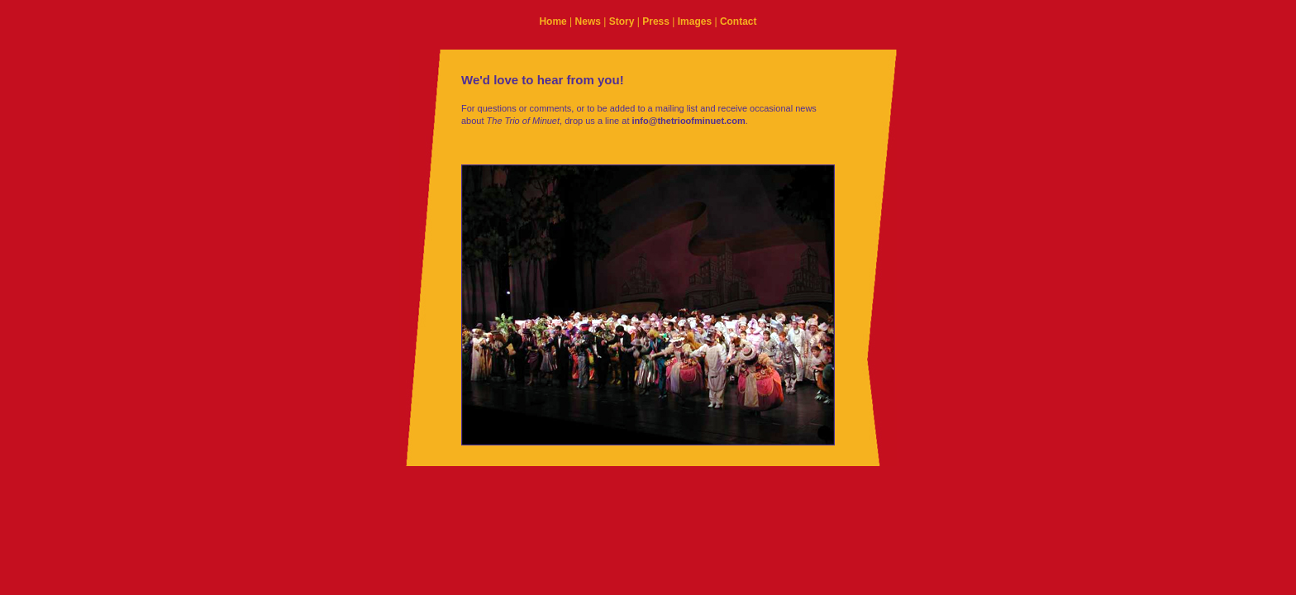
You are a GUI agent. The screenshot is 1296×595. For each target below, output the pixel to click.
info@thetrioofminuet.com (689, 121)
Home (552, 21)
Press (655, 21)
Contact (738, 21)
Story (622, 21)
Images (695, 21)
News (588, 21)
